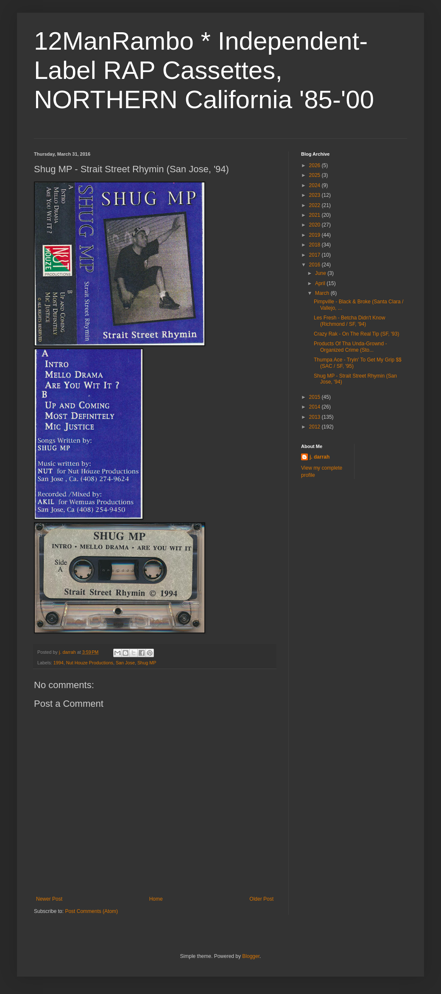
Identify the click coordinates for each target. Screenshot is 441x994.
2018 (315, 245)
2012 (315, 427)
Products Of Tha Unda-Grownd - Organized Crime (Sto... (350, 347)
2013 (315, 417)
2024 (315, 185)
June (321, 273)
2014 (315, 407)
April (321, 283)
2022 (315, 205)
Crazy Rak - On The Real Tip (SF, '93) (356, 334)
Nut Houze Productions (89, 662)
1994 (58, 662)
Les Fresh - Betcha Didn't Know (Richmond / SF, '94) (349, 321)
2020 (315, 225)
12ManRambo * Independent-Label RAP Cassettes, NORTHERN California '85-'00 (204, 70)
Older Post (261, 899)
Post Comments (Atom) (91, 911)
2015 (315, 397)
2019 (315, 235)
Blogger (251, 956)
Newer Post (49, 899)
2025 (315, 175)
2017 (315, 255)
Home (156, 899)
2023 (315, 195)
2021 (315, 215)
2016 (315, 265)
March (323, 293)
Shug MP (146, 662)
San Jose (125, 662)
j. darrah (319, 457)
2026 (315, 165)
